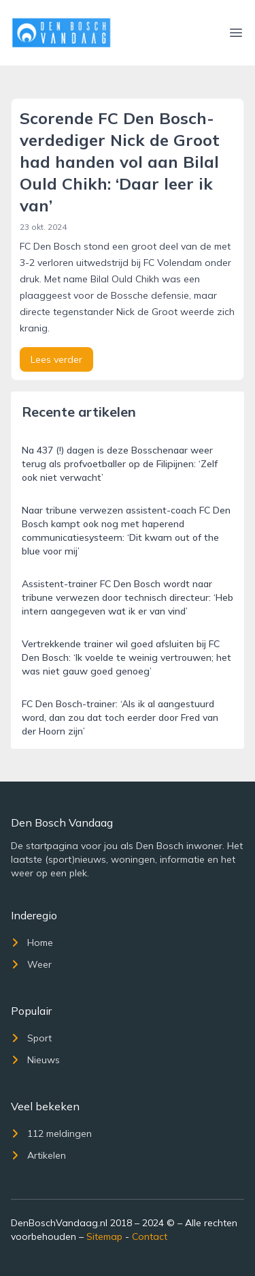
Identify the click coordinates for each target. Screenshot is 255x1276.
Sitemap (104, 1236)
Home (32, 942)
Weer (31, 964)
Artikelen (38, 1155)
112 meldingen (51, 1133)
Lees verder (56, 359)
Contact (149, 1236)
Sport (31, 1038)
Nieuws (35, 1060)
